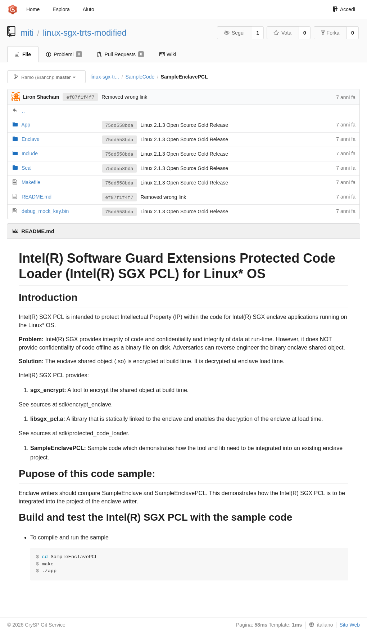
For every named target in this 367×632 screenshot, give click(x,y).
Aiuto (88, 9)
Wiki (167, 54)
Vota (282, 33)
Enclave (31, 139)
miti (27, 32)
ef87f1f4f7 (80, 97)
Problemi (64, 54)
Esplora (61, 9)
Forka (330, 33)
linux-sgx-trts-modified (85, 32)
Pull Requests (120, 54)
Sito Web (349, 625)
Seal (27, 168)
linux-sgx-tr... (105, 76)
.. (23, 111)
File (23, 54)
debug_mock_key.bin (45, 211)
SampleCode (139, 77)
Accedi (343, 9)
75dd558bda (119, 125)
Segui (233, 33)
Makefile (31, 182)
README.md (36, 197)
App (25, 125)
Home (33, 9)
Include (30, 153)
